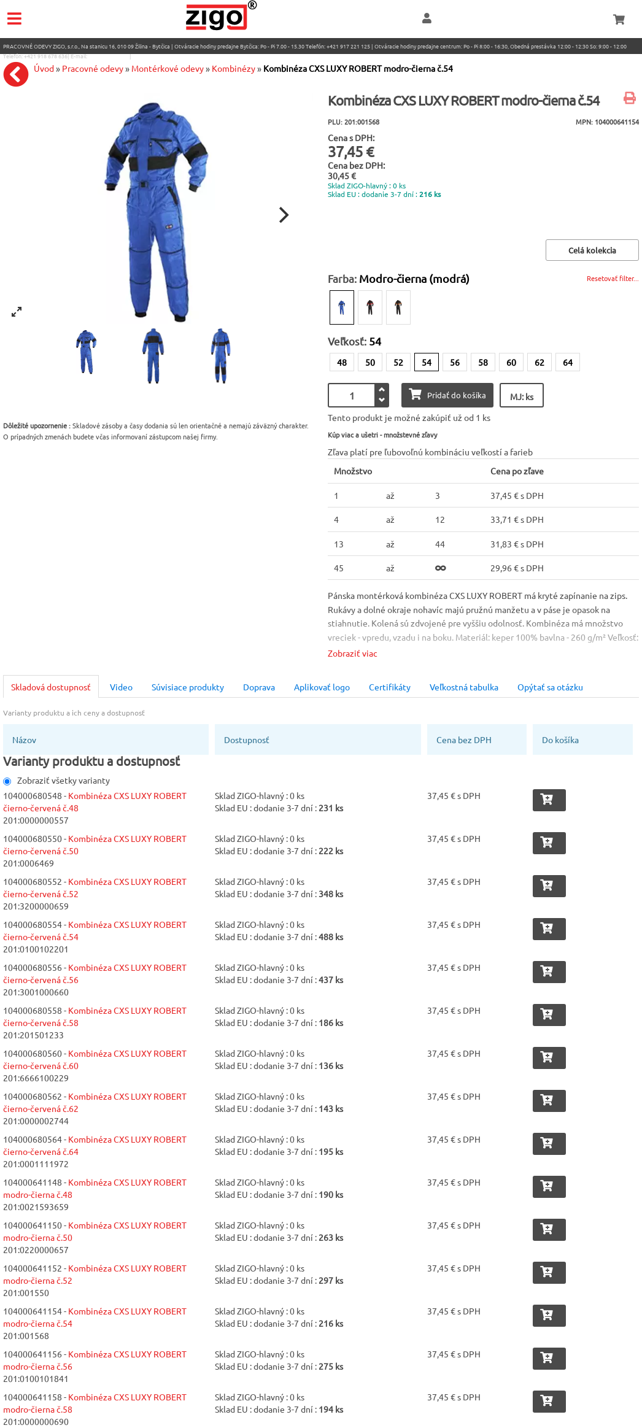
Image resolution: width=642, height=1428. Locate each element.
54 (426, 362)
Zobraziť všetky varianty (56, 779)
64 (568, 362)
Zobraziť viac (352, 652)
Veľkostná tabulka (464, 686)
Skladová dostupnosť (51, 686)
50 (370, 362)
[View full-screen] (16, 311)
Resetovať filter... (613, 278)
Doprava (259, 686)
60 (511, 362)
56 (455, 362)
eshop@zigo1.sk (108, 56)
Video (121, 686)
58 (483, 362)
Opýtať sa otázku (550, 686)
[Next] (282, 214)
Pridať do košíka (447, 394)
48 (342, 362)
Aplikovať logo (322, 686)
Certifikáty (390, 686)
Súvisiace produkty (188, 686)
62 (539, 362)
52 (398, 362)
